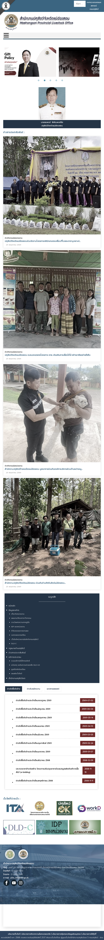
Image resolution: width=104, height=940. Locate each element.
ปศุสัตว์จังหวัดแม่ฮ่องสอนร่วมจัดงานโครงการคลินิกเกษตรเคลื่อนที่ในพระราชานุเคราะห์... (42, 241)
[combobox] (80, 4)
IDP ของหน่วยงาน (18, 626)
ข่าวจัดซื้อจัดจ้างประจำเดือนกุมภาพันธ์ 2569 (34, 743)
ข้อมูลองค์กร (14, 610)
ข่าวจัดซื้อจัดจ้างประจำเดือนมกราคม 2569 (33, 751)
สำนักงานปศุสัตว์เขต (17, 678)
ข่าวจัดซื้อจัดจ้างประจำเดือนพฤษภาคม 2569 (34, 717)
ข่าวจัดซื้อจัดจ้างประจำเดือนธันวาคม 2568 (33, 760)
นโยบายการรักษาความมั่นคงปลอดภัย (36, 934)
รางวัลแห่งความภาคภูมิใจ (20, 622)
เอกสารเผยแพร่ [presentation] (53, 688)
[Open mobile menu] (6, 36)
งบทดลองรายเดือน (18, 635)
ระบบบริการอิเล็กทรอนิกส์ (20, 661)
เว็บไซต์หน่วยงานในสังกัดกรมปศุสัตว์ (24, 639)
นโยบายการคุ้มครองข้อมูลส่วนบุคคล (66, 934)
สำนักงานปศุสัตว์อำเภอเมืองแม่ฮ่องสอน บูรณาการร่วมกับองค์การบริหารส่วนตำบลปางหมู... (44, 467)
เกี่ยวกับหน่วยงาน (17, 614)
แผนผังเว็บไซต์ (16, 673)
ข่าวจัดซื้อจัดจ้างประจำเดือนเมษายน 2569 (33, 726)
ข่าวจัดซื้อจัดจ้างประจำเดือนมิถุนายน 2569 (33, 709)
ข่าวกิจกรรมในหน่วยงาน (13, 238)
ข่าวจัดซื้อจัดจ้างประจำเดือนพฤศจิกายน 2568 (34, 780)
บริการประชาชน (15, 657)
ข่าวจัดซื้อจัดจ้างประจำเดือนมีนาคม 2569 (32, 734)
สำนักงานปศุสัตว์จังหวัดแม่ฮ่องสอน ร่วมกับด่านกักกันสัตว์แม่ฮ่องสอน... (35, 581)
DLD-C (14, 643)
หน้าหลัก (12, 605)
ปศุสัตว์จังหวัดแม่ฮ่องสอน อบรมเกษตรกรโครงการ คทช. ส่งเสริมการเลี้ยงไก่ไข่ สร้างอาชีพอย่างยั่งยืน (47, 354)
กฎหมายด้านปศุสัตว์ (17, 648)
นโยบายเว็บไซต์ (14, 934)
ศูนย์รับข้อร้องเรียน (18, 669)
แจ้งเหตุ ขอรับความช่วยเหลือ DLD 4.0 (25, 665)
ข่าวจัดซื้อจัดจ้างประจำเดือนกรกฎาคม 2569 (33, 700)
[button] (40, 80)
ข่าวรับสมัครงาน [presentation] (33, 688)
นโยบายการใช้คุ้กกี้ (89, 934)
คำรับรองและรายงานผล (19, 631)
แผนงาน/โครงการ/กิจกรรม (21, 618)
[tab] (13, 689)
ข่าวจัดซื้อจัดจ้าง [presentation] (13, 688)
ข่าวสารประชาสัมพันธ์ (17, 652)
